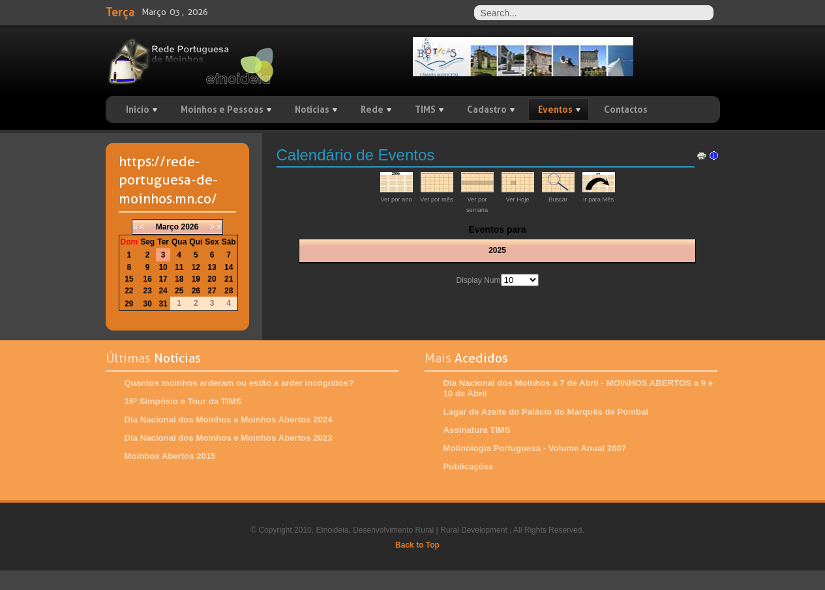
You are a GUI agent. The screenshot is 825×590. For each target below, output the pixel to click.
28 (228, 290)
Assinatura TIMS (477, 430)
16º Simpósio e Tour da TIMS (183, 401)
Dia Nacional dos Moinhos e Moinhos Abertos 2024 (229, 419)
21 (228, 279)
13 (211, 267)
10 (162, 267)
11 (179, 267)
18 (179, 279)
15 (129, 279)
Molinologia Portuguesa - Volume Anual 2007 (535, 448)
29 (129, 303)
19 (196, 279)
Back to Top (417, 545)
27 (211, 290)
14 (228, 267)
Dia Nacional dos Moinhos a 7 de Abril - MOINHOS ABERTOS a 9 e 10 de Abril (578, 388)
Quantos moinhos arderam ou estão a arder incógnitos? (239, 383)
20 (211, 279)
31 (162, 303)
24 (162, 290)
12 (196, 267)
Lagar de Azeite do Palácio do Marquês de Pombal (546, 412)
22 (129, 290)
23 (147, 290)
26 (196, 290)
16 (147, 279)
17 (162, 279)
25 (179, 290)
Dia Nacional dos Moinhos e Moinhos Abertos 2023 (229, 438)
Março (167, 226)
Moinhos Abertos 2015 (170, 456)
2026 (189, 226)
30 (147, 303)
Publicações (468, 466)
